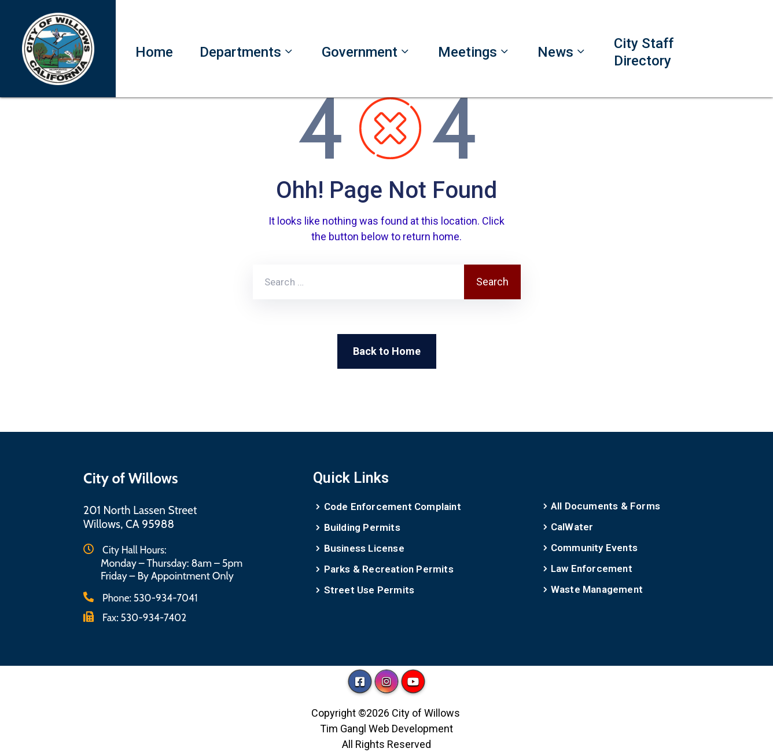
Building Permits (362, 527)
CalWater (572, 527)
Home (154, 52)
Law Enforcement (591, 568)
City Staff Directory (643, 52)
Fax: (144, 617)
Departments (247, 51)
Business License (364, 548)
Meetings (474, 51)
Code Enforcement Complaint (392, 506)
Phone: (150, 598)
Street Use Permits (369, 590)
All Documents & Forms (605, 506)
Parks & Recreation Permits (389, 569)
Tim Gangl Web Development (386, 728)
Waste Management (597, 589)
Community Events (594, 547)
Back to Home (387, 351)
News (562, 51)
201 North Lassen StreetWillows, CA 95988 (140, 517)
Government (366, 51)
